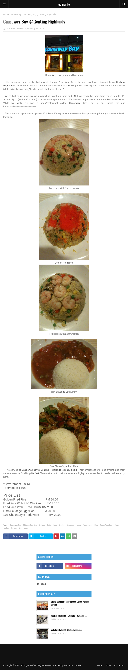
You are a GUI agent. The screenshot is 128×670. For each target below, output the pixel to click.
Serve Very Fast (106, 525)
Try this (6, 527)
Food (55, 525)
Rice (96, 525)
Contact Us (119, 665)
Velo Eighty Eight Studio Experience (66, 630)
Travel (117, 525)
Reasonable (87, 525)
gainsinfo (64, 4)
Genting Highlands (66, 525)
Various (14, 527)
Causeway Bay (15, 525)
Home (6, 14)
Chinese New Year (30, 525)
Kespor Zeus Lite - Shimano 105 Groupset (69, 615)
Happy (78, 525)
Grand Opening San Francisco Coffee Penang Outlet (70, 603)
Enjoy (49, 525)
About (108, 665)
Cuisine (42, 525)
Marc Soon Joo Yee (15, 28)
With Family (15, 14)
